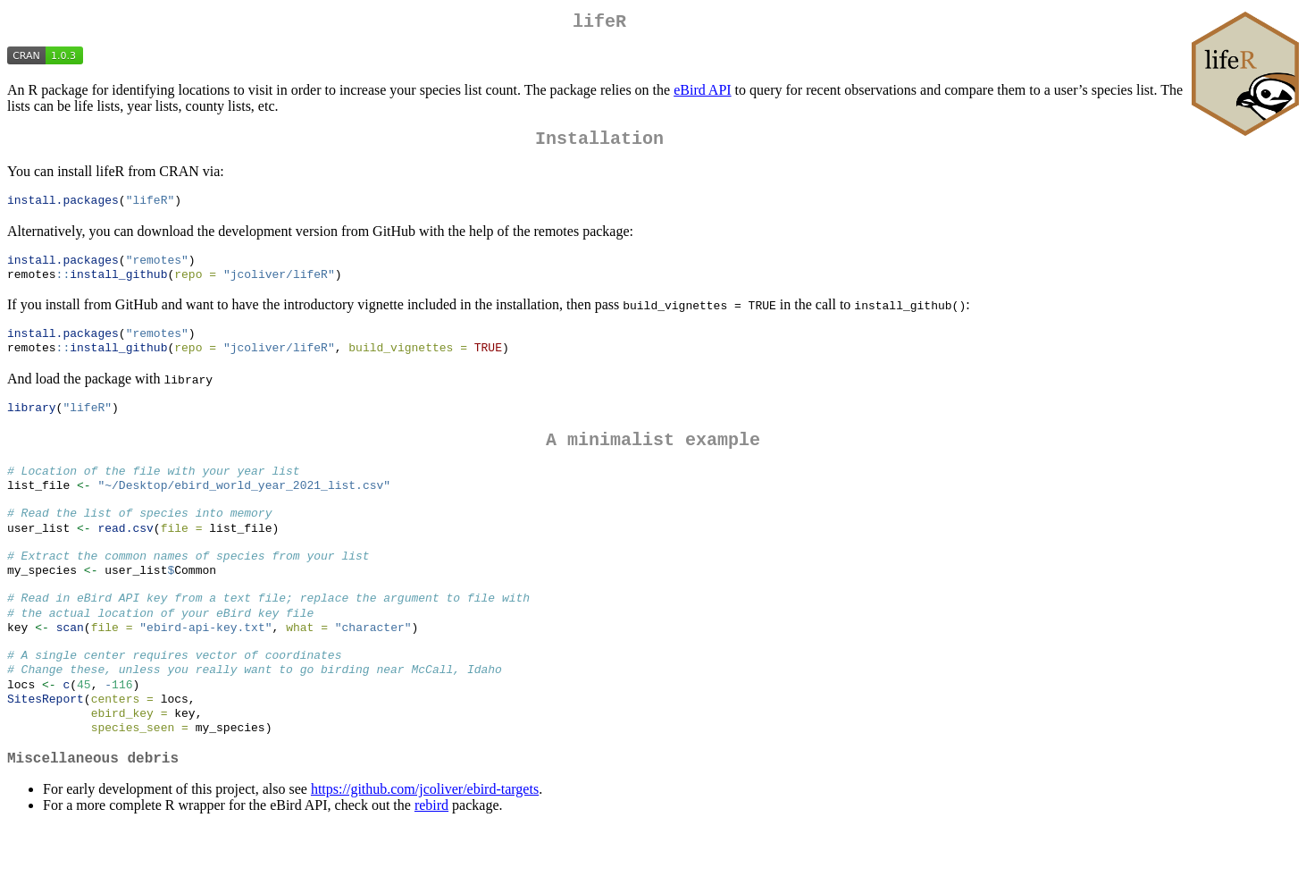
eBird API (702, 93)
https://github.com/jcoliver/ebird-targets (425, 846)
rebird (431, 862)
